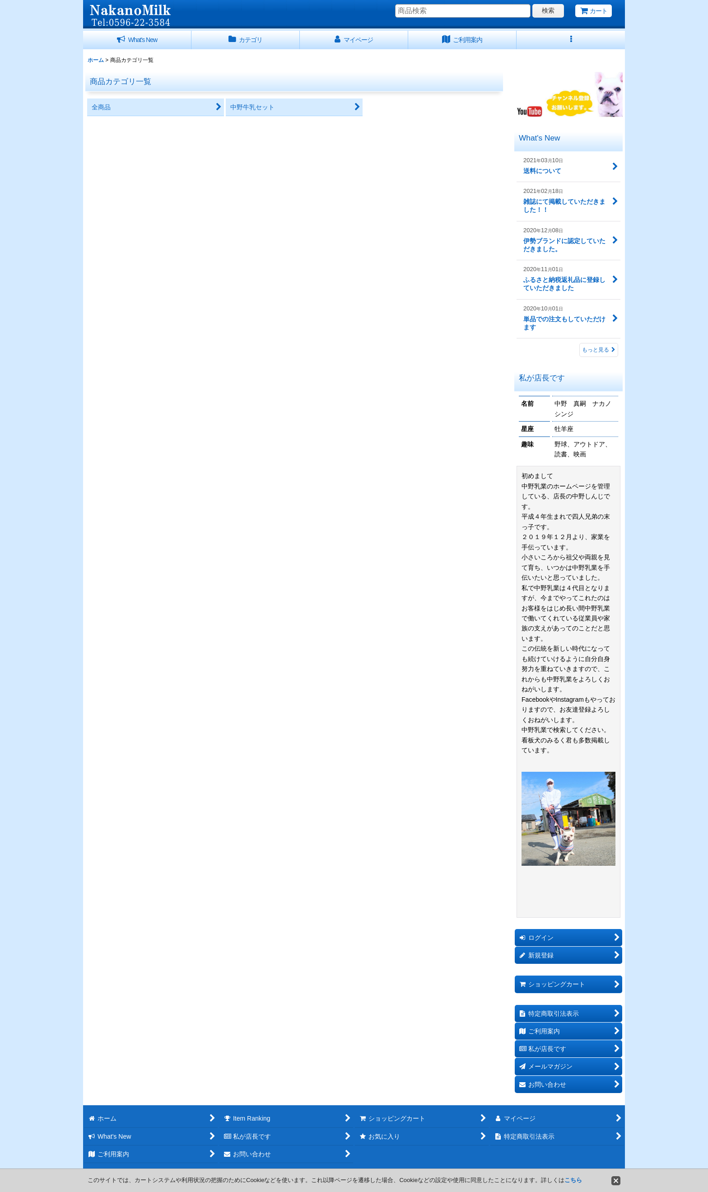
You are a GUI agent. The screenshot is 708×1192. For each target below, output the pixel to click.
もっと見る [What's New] (598, 350)
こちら (573, 1180)
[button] (571, 40)
